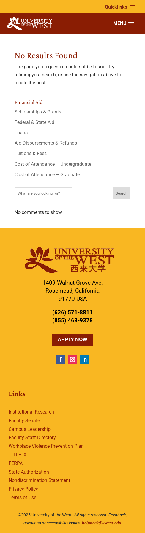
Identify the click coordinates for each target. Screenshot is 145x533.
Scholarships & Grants (38, 112)
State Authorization (29, 472)
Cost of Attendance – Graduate (47, 174)
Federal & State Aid (34, 122)
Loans (21, 132)
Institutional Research (31, 412)
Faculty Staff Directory (32, 437)
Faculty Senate (24, 420)
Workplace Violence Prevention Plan (46, 446)
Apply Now (72, 339)
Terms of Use (22, 497)
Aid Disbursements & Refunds (46, 143)
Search (121, 193)
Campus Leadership (30, 429)
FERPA (16, 463)
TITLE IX (17, 455)
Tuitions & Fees (31, 153)
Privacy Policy (23, 489)
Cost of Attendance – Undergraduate (53, 164)
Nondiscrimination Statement (39, 480)
